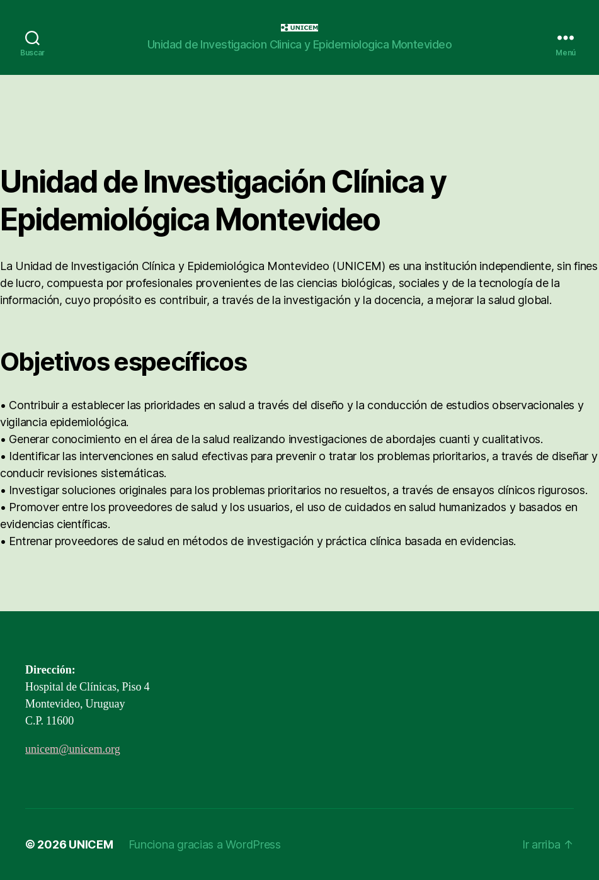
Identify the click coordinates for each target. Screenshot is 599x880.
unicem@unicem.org (72, 749)
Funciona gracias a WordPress (204, 844)
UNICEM (91, 844)
